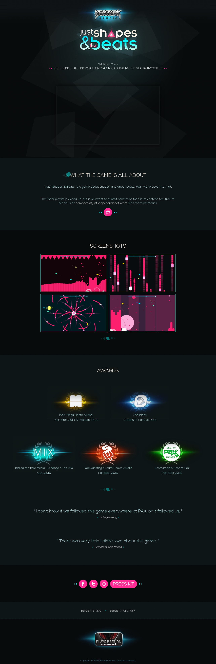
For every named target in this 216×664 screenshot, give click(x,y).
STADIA (141, 68)
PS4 (102, 68)
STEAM (72, 68)
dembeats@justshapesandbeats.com (101, 203)
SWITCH (88, 68)
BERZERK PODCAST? (122, 611)
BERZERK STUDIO (91, 611)
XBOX (114, 68)
